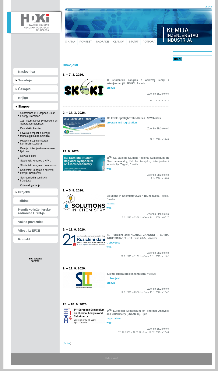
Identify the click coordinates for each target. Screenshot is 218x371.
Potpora (149, 41)
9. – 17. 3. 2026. (74, 112)
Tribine (23, 200)
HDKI (34, 22)
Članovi (118, 41)
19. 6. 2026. (71, 151)
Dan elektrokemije (30, 128)
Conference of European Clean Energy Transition (37, 115)
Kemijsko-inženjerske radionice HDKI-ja (34, 211)
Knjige (23, 97)
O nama (70, 41)
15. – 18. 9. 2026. (75, 304)
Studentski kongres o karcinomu (38, 165)
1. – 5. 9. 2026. (73, 190)
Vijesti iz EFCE (29, 230)
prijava (208, 6)
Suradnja (25, 80)
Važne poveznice (30, 222)
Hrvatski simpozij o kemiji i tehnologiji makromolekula (35, 134)
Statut (133, 41)
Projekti (24, 192)
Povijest (86, 41)
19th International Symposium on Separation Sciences (38, 122)
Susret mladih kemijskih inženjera (33, 179)
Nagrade (102, 41)
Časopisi (25, 89)
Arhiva (67, 343)
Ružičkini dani (28, 155)
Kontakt (24, 239)
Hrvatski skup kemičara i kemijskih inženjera (34, 142)
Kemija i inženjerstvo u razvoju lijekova (37, 150)
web (109, 168)
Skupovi (24, 106)
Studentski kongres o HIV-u (35, 160)
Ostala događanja (30, 185)
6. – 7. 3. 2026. (73, 74)
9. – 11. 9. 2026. (74, 229)
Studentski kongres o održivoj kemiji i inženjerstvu (37, 171)
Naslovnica (26, 71)
